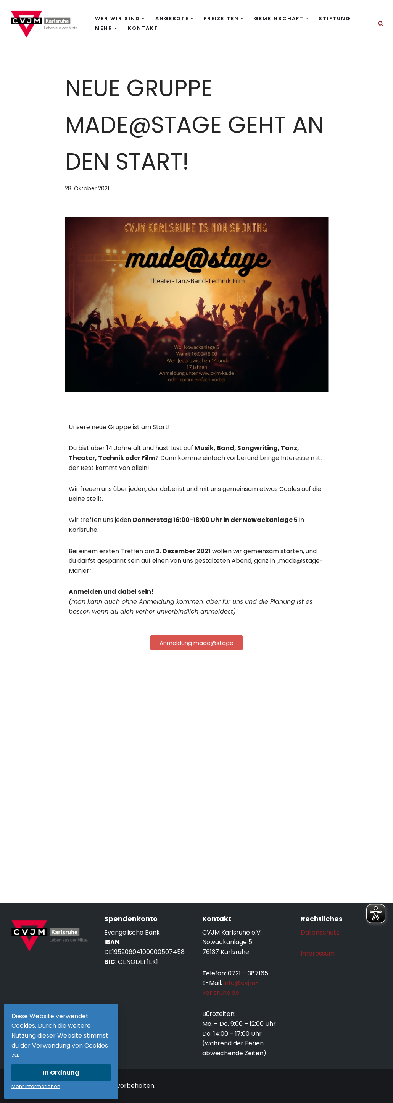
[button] (143, 19)
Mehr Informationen (35, 1086)
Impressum (318, 953)
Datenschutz (320, 932)
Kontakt (143, 28)
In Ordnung (61, 1072)
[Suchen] (380, 23)
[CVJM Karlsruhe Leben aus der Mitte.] (44, 23)
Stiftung (335, 18)
